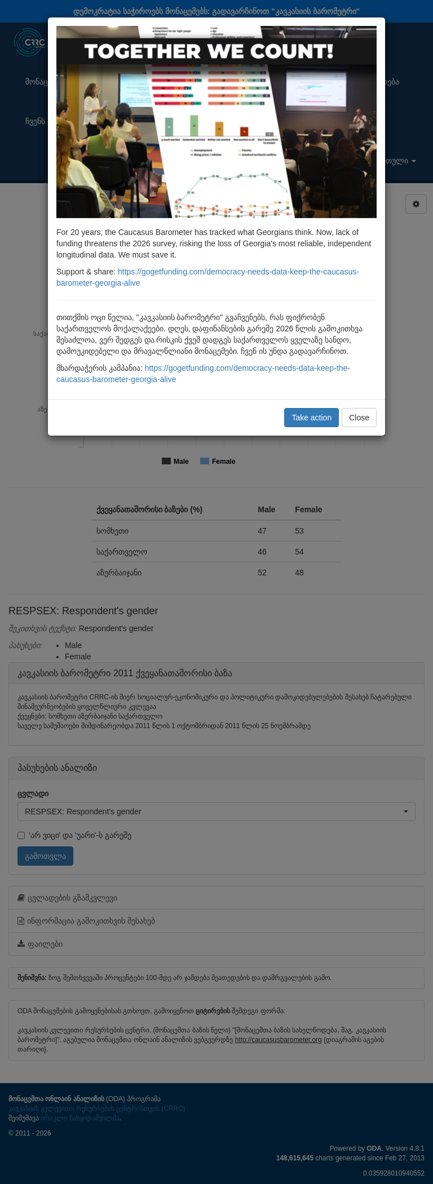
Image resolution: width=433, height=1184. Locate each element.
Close (359, 417)
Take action (311, 417)
